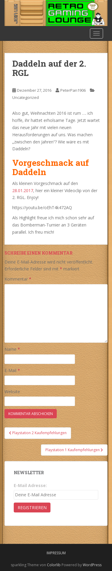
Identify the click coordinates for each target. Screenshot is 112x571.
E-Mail (12, 370)
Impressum (56, 552)
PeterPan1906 (73, 90)
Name (12, 349)
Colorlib (54, 564)
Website (12, 391)
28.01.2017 (22, 190)
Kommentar (17, 279)
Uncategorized (25, 97)
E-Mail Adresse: (30, 485)
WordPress (92, 564)
